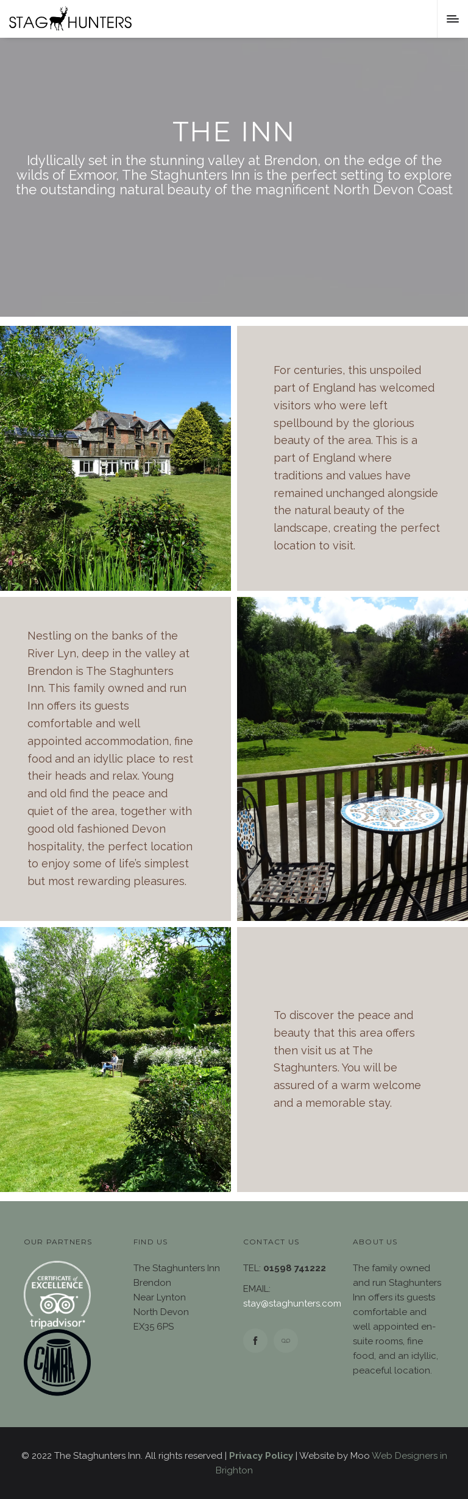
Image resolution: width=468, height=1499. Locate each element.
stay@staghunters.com (292, 1303)
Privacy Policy (261, 1455)
